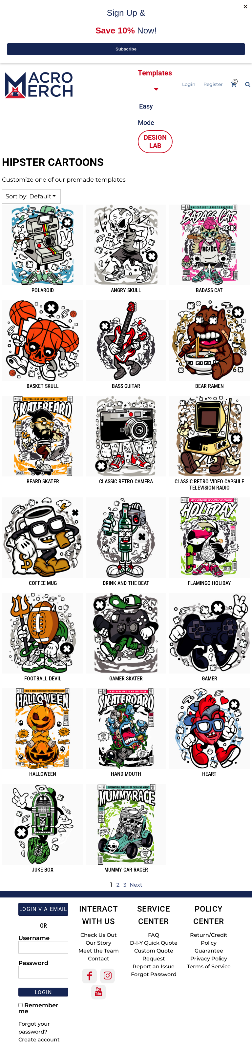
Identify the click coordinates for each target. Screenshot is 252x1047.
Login (188, 84)
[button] (151, 31)
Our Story (98, 943)
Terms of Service (209, 966)
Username (34, 938)
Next (136, 885)
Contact (98, 959)
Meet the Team (98, 951)
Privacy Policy (208, 959)
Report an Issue (154, 966)
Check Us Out (98, 935)
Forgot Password (154, 974)
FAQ (153, 935)
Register (213, 84)
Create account (39, 1040)
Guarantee (209, 951)
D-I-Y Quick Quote (154, 943)
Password (33, 962)
